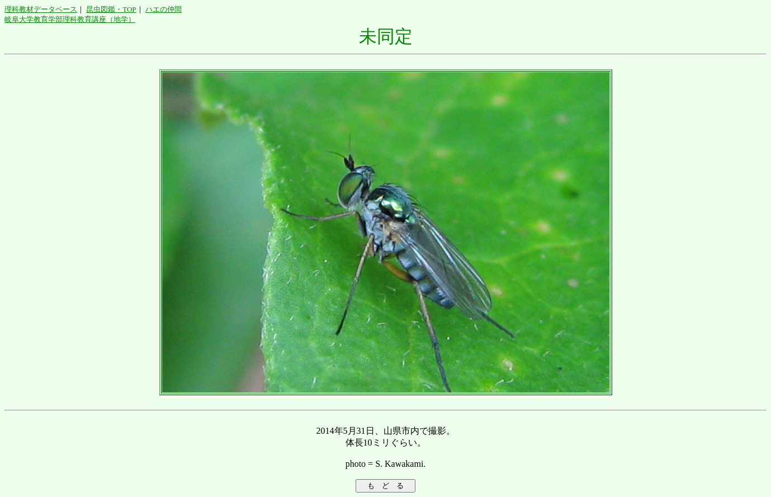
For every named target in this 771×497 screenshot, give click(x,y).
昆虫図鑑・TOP (111, 9)
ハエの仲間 (163, 9)
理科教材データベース (40, 9)
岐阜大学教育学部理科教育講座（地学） (69, 19)
